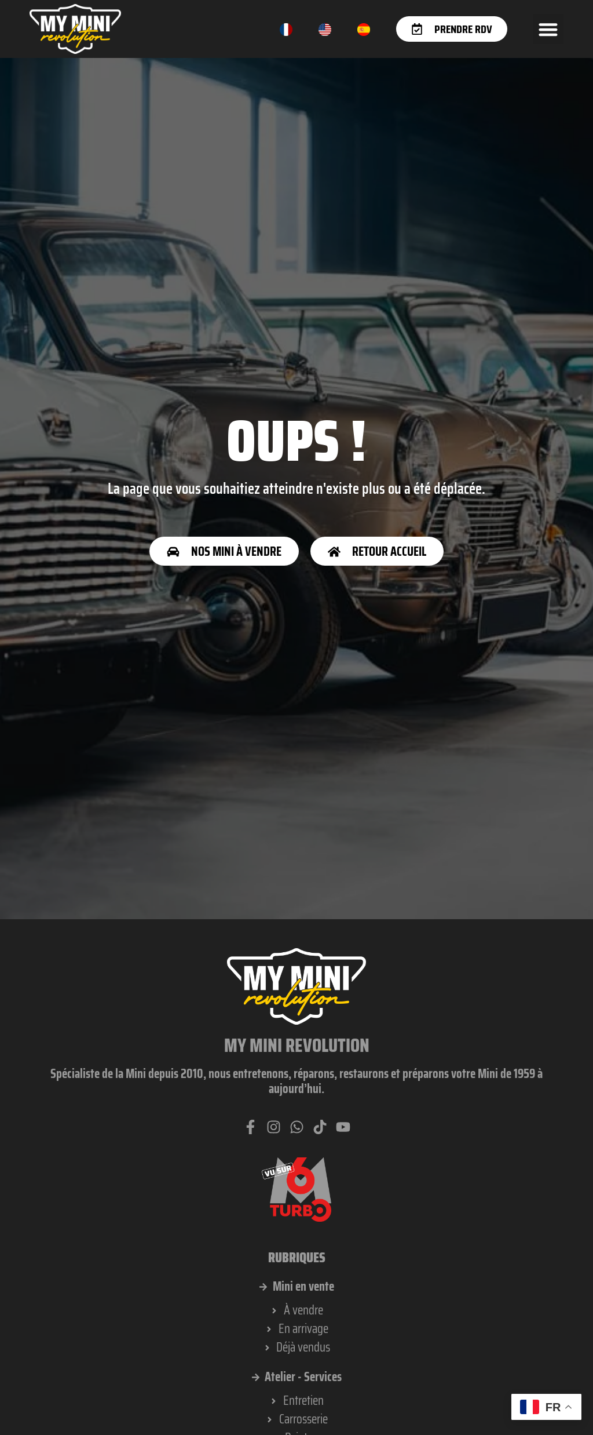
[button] (548, 29)
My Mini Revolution (296, 1045)
